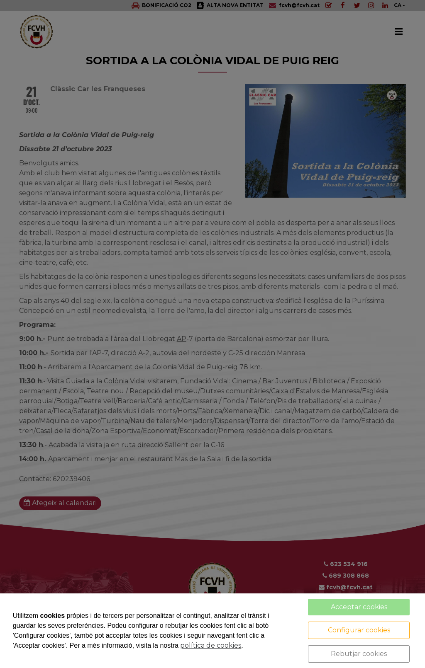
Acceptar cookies (359, 607)
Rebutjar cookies (359, 654)
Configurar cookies (359, 630)
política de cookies (210, 645)
